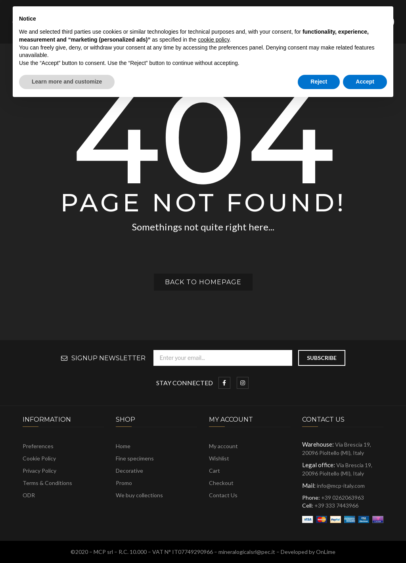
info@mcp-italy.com (341, 485)
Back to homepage (203, 282)
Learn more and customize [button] (67, 81)
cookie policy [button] (213, 39)
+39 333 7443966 (336, 505)
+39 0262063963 (342, 497)
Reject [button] (318, 81)
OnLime (325, 551)
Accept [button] (365, 81)
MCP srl (103, 551)
